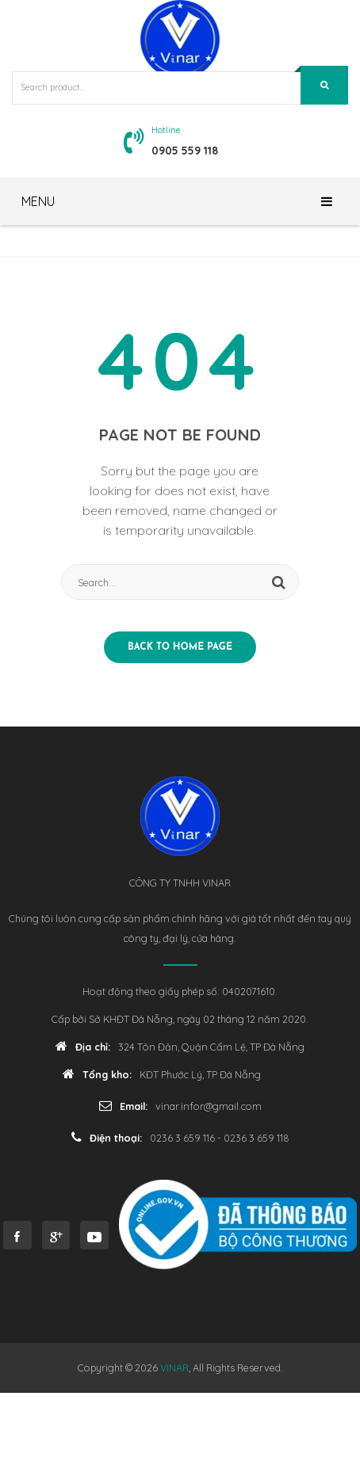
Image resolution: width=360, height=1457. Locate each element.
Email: (123, 1105)
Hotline (166, 129)
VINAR (174, 1367)
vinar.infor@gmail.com (208, 1106)
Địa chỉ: (83, 1046)
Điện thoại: (106, 1137)
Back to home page (180, 647)
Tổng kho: (97, 1074)
